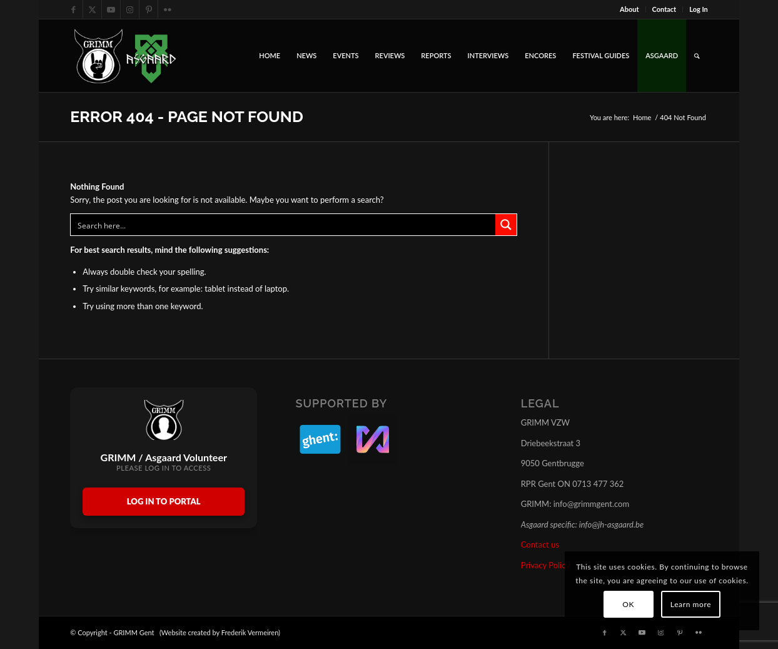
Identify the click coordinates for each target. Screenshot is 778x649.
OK (628, 604)
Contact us (540, 544)
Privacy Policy (545, 565)
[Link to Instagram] (130, 9)
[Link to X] (92, 9)
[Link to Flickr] (167, 9)
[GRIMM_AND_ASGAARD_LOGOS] (125, 55)
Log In (698, 9)
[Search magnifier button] (506, 224)
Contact (664, 9)
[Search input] (284, 224)
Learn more (690, 604)
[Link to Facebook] (73, 9)
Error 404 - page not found (186, 116)
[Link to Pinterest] (148, 9)
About (629, 9)
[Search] (697, 55)
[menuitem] (630, 9)
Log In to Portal (164, 501)
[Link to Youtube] (111, 9)
